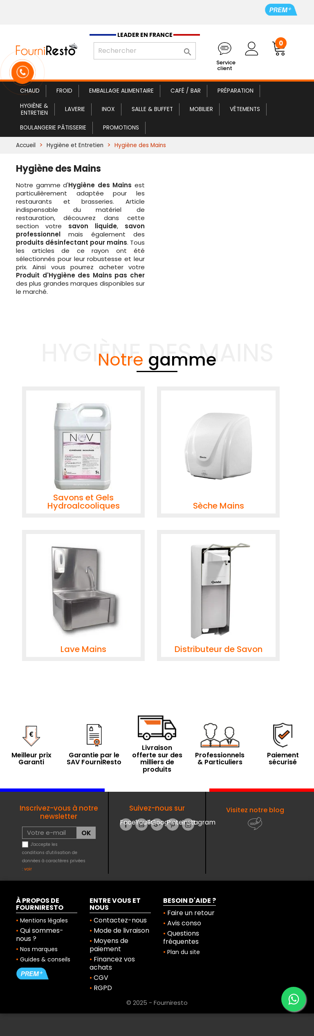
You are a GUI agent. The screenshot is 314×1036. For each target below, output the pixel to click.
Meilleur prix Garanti (31, 758)
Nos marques (39, 949)
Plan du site (183, 952)
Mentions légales (44, 920)
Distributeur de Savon (218, 649)
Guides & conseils (45, 959)
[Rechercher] (145, 50)
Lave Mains (83, 649)
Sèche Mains (218, 505)
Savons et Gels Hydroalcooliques (83, 501)
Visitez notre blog (255, 810)
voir (28, 869)
